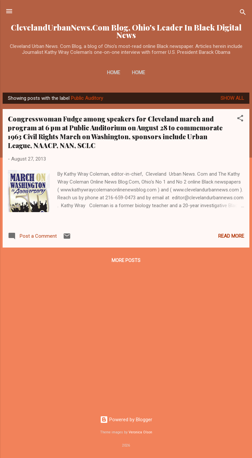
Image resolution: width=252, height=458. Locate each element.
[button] (240, 119)
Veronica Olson (140, 432)
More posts (126, 260)
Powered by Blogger (126, 420)
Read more (231, 236)
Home (113, 73)
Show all (232, 98)
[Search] (243, 13)
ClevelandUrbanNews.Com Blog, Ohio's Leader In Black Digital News (126, 31)
